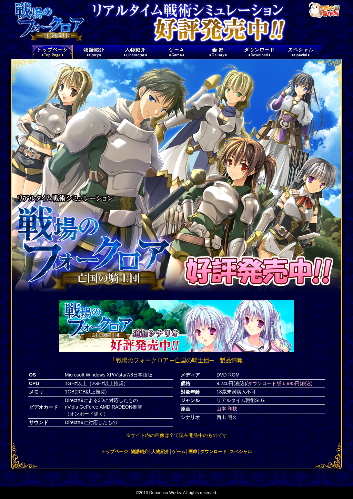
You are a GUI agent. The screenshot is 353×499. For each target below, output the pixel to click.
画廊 (192, 451)
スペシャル (241, 451)
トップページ (114, 451)
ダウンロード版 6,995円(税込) (280, 383)
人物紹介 (160, 451)
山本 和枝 (226, 408)
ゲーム (178, 451)
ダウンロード (213, 451)
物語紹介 (140, 451)
